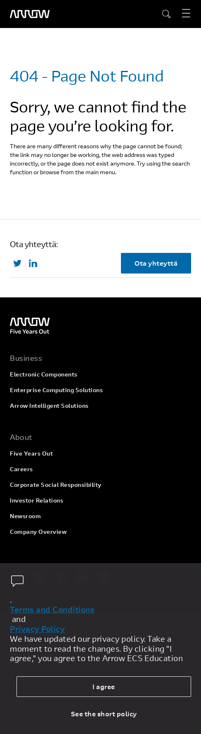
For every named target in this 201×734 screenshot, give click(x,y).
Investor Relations (36, 500)
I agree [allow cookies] (103, 686)
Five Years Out (31, 453)
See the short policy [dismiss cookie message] (104, 713)
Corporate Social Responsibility (56, 485)
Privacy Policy (37, 629)
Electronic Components (44, 374)
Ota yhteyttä (156, 263)
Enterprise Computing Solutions (56, 390)
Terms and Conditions (52, 610)
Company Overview (38, 531)
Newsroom (25, 516)
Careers (21, 469)
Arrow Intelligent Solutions (49, 405)
